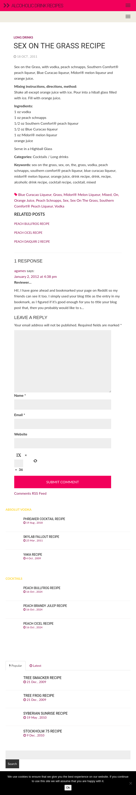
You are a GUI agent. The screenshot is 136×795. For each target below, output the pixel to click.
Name (20, 395)
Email (19, 415)
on (115, 194)
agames (20, 270)
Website (20, 434)
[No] (130, 783)
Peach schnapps (48, 200)
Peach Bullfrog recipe (32, 224)
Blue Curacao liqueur (35, 194)
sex (65, 200)
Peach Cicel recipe (28, 232)
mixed (107, 194)
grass (57, 194)
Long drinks (23, 37)
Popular (15, 665)
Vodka (59, 206)
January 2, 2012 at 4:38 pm (35, 276)
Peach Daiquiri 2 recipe (32, 241)
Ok (68, 787)
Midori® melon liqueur (82, 194)
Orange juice (24, 200)
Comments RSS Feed (30, 493)
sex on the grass (84, 200)
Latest (35, 665)
